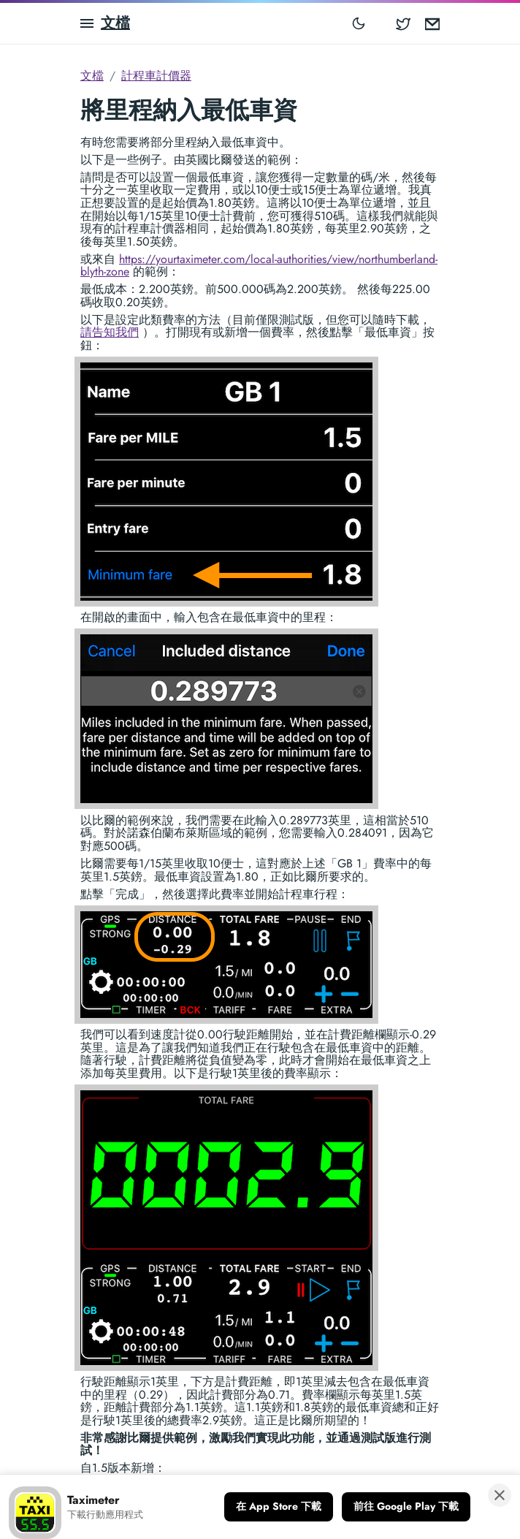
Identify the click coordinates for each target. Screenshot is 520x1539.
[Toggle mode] (359, 23)
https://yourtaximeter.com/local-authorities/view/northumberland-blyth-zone (258, 266)
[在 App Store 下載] (278, 1506)
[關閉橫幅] (499, 1495)
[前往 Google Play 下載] (406, 1506)
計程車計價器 (156, 75)
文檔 (115, 23)
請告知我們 (109, 332)
